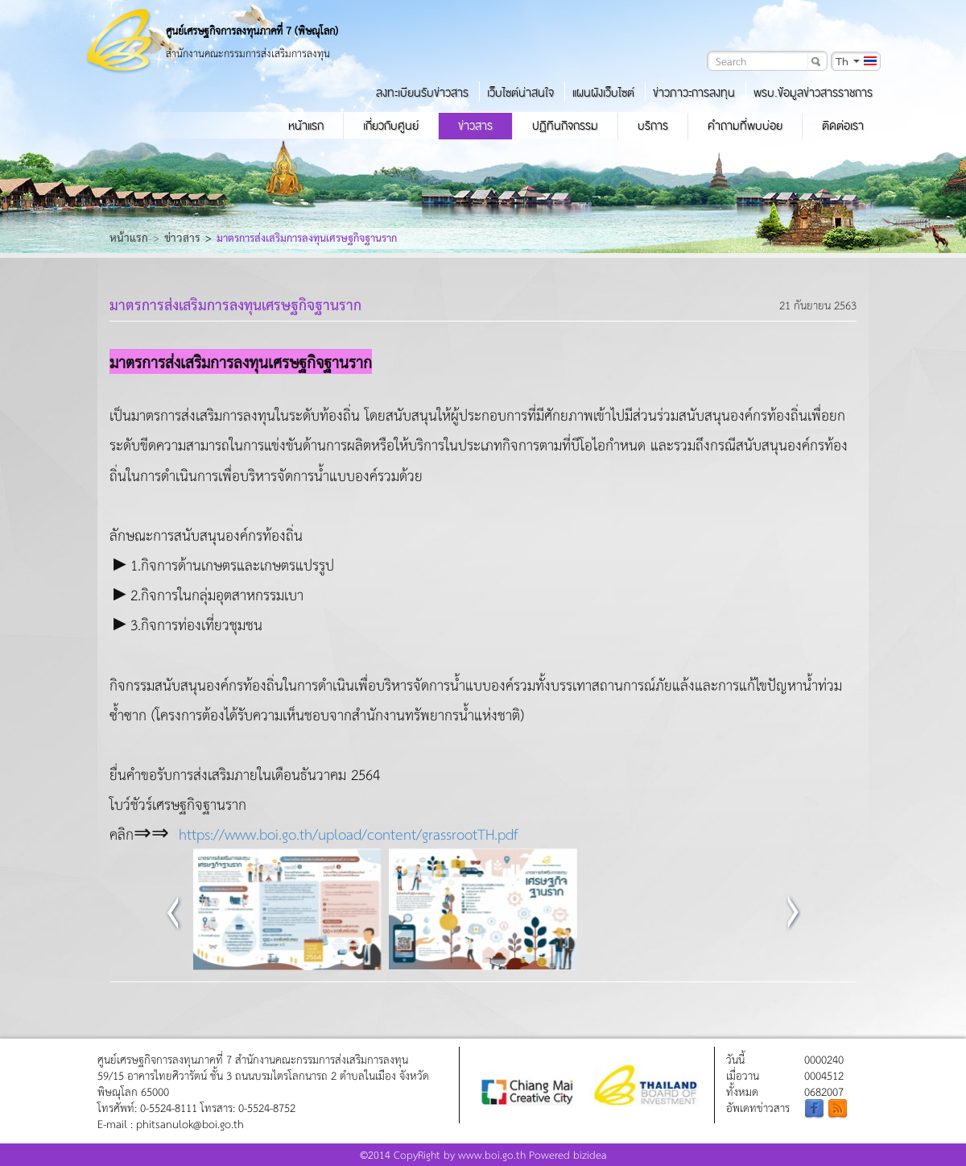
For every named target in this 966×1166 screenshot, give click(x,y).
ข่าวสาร (475, 126)
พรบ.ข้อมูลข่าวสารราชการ (813, 93)
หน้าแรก (306, 126)
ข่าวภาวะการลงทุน (694, 93)
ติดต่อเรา (843, 126)
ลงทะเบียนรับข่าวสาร (422, 93)
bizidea (590, 1154)
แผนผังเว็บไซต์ (603, 93)
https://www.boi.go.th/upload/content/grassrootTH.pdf (348, 833)
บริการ (653, 126)
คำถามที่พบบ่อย (745, 126)
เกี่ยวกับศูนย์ (391, 126)
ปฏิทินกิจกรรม (565, 126)
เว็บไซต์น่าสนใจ (520, 93)
